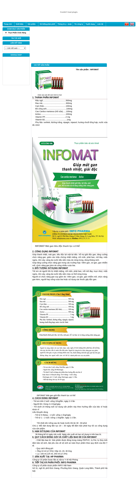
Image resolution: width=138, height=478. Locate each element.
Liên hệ (100, 24)
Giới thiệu (19, 24)
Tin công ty (78, 24)
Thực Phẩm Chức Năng (17, 33)
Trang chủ (8, 24)
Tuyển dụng (90, 24)
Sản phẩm (31, 24)
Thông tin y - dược (65, 24)
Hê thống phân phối (47, 24)
